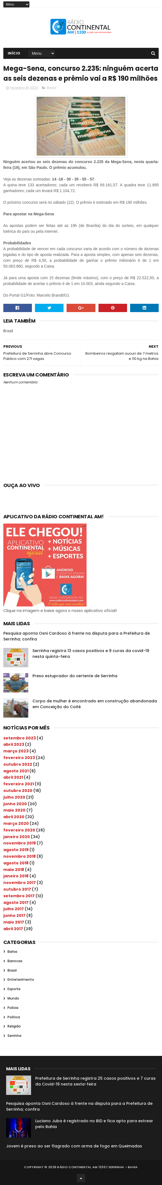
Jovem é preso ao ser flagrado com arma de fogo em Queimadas (74, 1146)
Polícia (12, 1007)
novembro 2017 (19, 882)
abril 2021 (13, 777)
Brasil (51, 87)
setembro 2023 (19, 738)
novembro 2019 (19, 843)
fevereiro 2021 (18, 784)
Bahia (12, 951)
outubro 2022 (17, 764)
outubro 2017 (17, 889)
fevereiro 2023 (19, 757)
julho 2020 (14, 797)
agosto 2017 (16, 902)
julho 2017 (13, 909)
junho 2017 (14, 915)
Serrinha (14, 1035)
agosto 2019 (16, 849)
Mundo (13, 998)
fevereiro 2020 (19, 830)
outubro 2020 (17, 790)
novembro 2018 (19, 856)
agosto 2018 (16, 863)
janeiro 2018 (16, 876)
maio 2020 (14, 810)
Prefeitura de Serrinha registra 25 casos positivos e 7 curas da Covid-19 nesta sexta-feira (95, 1081)
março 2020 (16, 823)
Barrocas (14, 961)
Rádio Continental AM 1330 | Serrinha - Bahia (97, 1167)
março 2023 (16, 751)
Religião (14, 1026)
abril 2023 (13, 744)
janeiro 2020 (16, 836)
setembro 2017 (19, 896)
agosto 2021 (16, 771)
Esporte (14, 989)
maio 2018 (13, 869)
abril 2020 (13, 817)
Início (14, 53)
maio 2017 (13, 922)
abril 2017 (13, 929)
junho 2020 (15, 804)
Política (13, 1017)
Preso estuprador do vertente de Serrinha (74, 676)
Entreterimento (20, 979)
